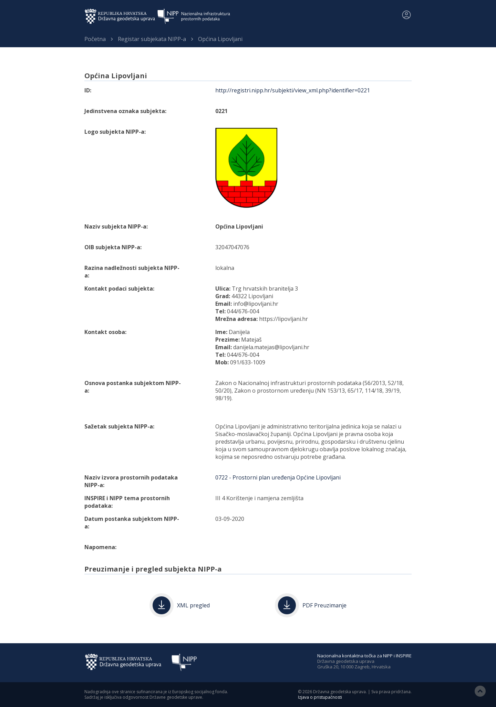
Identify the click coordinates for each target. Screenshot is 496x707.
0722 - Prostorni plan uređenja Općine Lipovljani (278, 477)
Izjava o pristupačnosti (320, 697)
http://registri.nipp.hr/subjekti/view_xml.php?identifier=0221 (292, 90)
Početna (95, 39)
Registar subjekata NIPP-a (152, 39)
